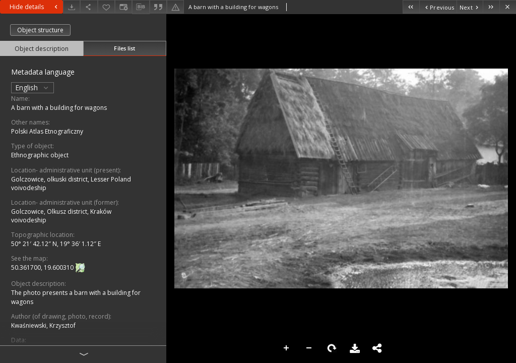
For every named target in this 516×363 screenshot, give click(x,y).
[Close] (507, 7)
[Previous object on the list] (438, 7)
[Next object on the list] (470, 7)
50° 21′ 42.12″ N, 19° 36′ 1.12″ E (56, 243)
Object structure (40, 30)
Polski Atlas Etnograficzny (47, 131)
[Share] (88, 7)
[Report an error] (175, 7)
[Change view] (123, 7)
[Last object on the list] (491, 7)
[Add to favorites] (106, 7)
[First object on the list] (411, 7)
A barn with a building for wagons (59, 107)
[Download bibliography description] (140, 7)
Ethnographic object (40, 155)
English (32, 87)
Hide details (35, 7)
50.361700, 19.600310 (43, 268)
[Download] (71, 7)
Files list (124, 48)
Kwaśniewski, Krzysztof (43, 325)
